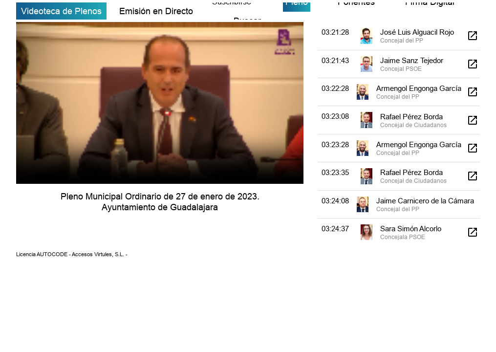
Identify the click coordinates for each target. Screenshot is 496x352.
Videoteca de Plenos (61, 11)
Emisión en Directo (156, 11)
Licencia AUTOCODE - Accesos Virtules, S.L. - (72, 254)
